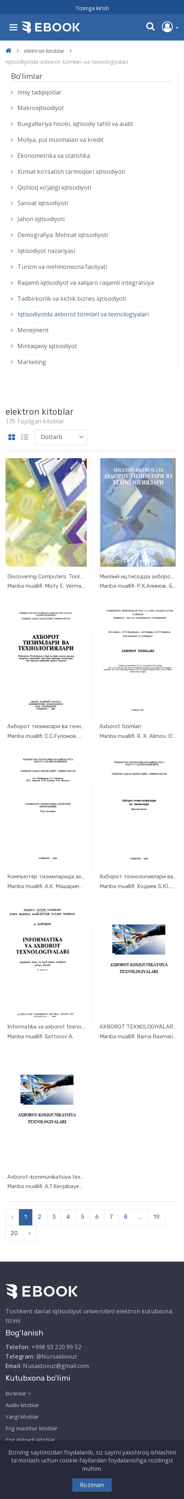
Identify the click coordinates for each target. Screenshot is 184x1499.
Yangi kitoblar (22, 1416)
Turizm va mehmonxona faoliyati (62, 267)
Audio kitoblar (22, 1405)
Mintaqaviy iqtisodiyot (47, 346)
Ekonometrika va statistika (53, 156)
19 (157, 1216)
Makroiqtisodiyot (40, 108)
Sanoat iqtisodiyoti (42, 203)
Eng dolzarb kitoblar (30, 1439)
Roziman (92, 1485)
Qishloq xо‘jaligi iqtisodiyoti (54, 187)
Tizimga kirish (92, 8)
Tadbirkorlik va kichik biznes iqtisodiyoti (71, 299)
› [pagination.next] (30, 1233)
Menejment (33, 330)
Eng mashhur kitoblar (31, 1428)
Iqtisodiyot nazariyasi (46, 251)
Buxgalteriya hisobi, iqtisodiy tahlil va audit (75, 124)
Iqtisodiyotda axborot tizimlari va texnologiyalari (83, 314)
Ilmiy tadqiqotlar (39, 92)
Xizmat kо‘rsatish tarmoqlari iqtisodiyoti (71, 172)
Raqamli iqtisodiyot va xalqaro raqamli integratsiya (85, 283)
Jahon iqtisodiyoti (41, 219)
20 (14, 1233)
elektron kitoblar (44, 50)
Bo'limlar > (18, 1393)
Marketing (31, 362)
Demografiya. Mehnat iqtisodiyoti (62, 235)
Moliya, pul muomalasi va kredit (60, 140)
